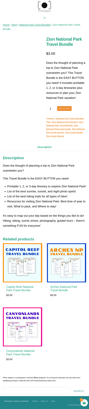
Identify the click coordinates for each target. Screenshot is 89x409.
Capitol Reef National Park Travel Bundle (19, 288)
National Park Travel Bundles (70, 118)
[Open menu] (44, 18)
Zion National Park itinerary (65, 122)
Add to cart (64, 108)
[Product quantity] (51, 108)
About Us (44, 401)
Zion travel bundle (74, 132)
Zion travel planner (55, 136)
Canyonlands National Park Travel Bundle (20, 352)
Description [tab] (44, 147)
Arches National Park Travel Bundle (63, 288)
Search (79, 391)
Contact (35, 401)
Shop (53, 401)
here (54, 381)
